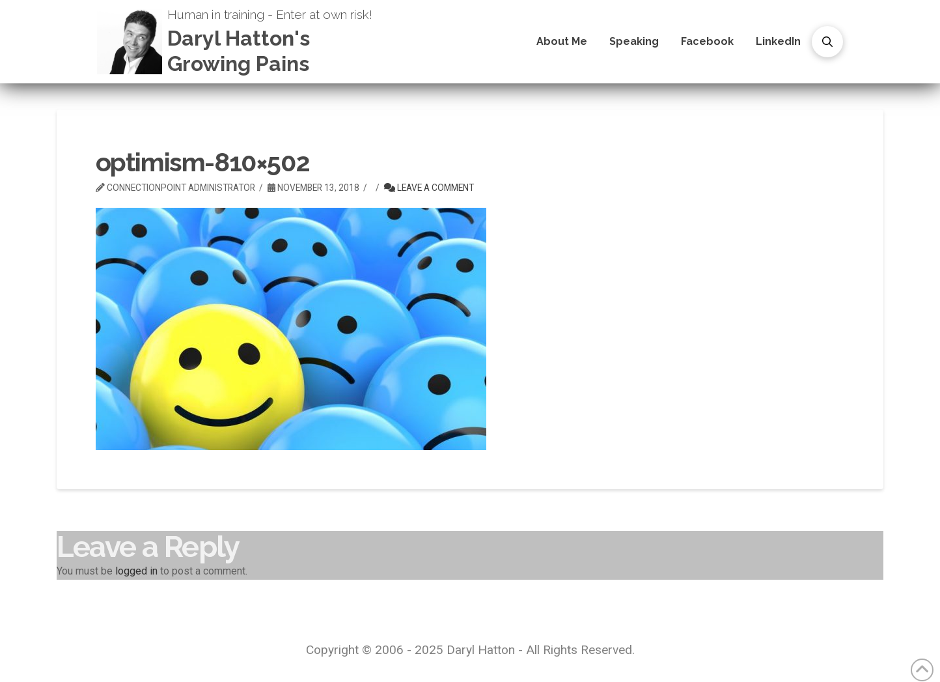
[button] (827, 41)
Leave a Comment (429, 187)
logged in (136, 571)
